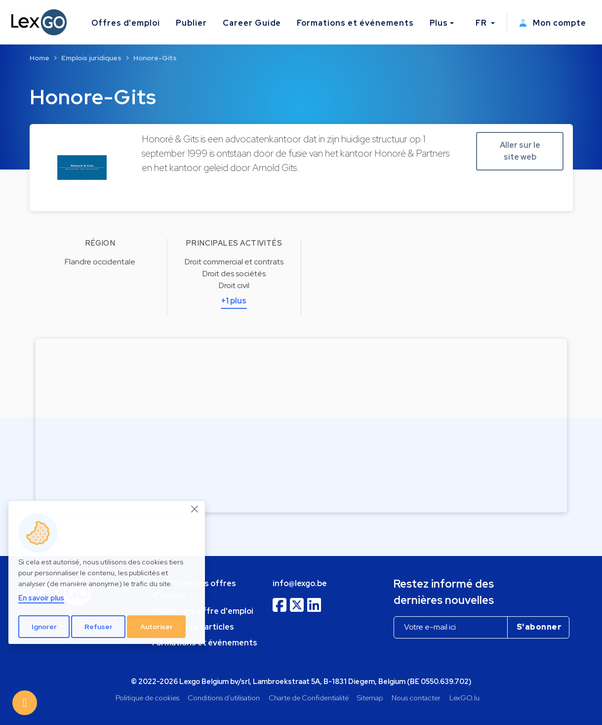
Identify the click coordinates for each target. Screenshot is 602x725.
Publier (191, 23)
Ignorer (44, 626)
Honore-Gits (155, 57)
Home (39, 57)
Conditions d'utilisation (224, 697)
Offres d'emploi (125, 23)
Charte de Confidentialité (309, 697)
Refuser (98, 626)
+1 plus (233, 301)
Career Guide (252, 23)
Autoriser (156, 626)
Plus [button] (439, 23)
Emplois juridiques (91, 57)
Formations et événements (355, 23)
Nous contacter (416, 697)
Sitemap (370, 697)
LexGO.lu (464, 697)
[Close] (195, 509)
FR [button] (482, 23)
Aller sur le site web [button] (520, 151)
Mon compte (552, 23)
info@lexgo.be (300, 583)
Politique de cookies (147, 697)
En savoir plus (41, 597)
